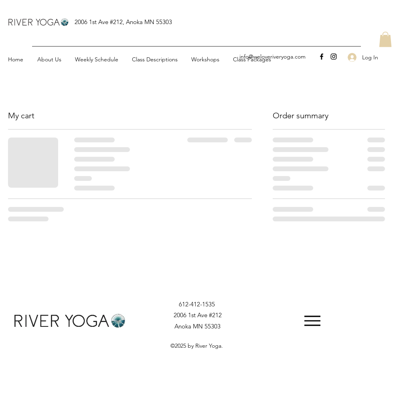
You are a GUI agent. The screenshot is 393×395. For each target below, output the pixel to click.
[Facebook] (322, 57)
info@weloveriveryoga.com (272, 56)
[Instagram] (334, 57)
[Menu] (312, 320)
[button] (385, 39)
